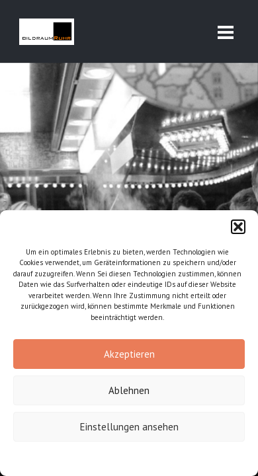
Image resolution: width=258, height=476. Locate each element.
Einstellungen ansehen (129, 426)
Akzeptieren (129, 354)
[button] (238, 226)
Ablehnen (129, 390)
